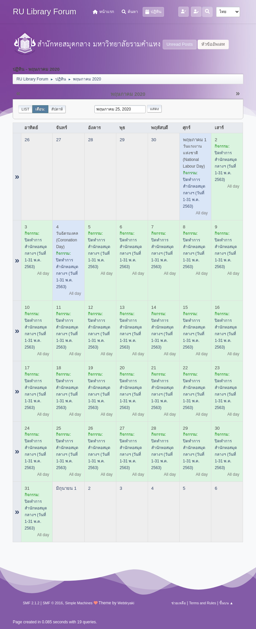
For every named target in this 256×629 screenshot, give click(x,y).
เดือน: (40, 109)
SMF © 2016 (53, 603)
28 (90, 139)
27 (58, 139)
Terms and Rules (202, 603)
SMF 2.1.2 (31, 603)
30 (153, 139)
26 (27, 139)
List (25, 109)
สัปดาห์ (57, 109)
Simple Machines (78, 603)
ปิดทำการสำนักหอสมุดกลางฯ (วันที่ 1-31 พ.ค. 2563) (194, 193)
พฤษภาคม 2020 (128, 94)
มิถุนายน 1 (66, 488)
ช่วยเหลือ (178, 603)
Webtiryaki (125, 603)
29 (122, 139)
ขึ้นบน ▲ (226, 603)
